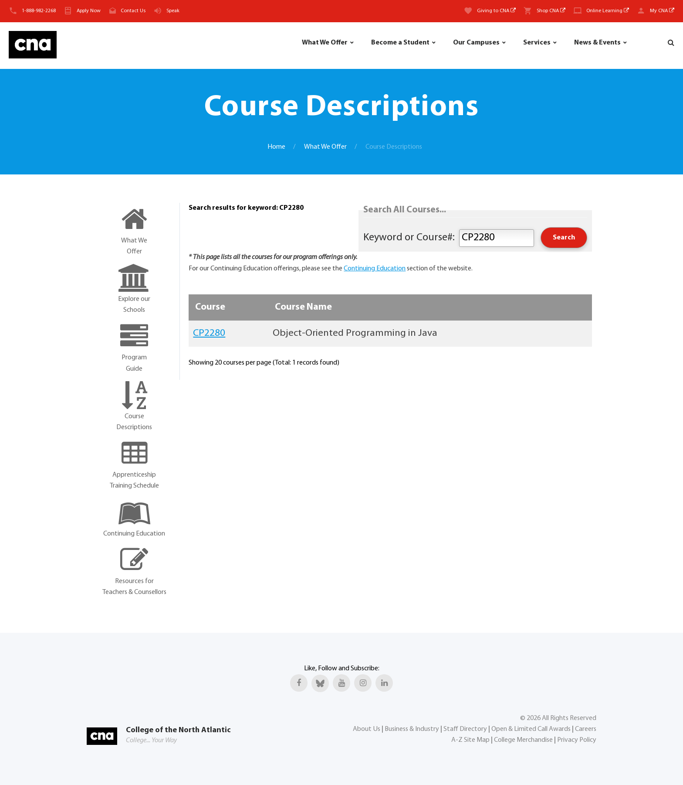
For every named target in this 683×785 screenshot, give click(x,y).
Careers (585, 729)
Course (210, 307)
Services (537, 42)
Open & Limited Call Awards (531, 729)
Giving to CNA (496, 11)
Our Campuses (476, 42)
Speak (172, 11)
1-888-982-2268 (39, 11)
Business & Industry (412, 729)
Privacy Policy (576, 740)
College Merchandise (523, 740)
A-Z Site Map (470, 740)
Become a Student (400, 42)
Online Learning (607, 11)
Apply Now (89, 11)
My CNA (662, 11)
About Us (366, 729)
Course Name (303, 307)
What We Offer (325, 42)
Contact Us (133, 11)
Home (276, 146)
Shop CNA (551, 11)
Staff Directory (465, 729)
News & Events (597, 42)
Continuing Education (375, 268)
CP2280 (209, 333)
